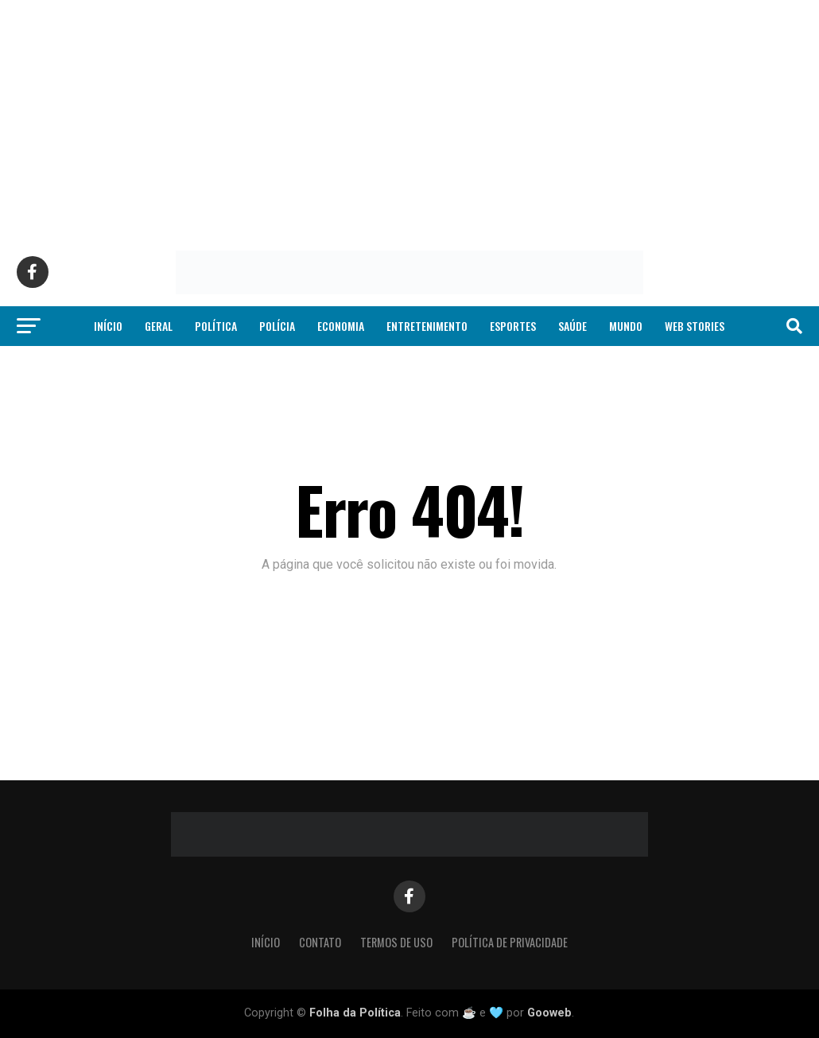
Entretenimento (427, 325)
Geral (159, 325)
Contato (320, 942)
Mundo (625, 325)
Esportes (513, 325)
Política (216, 325)
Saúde (572, 325)
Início (108, 325)
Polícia (277, 325)
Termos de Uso (396, 942)
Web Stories (694, 325)
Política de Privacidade (510, 942)
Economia (340, 325)
